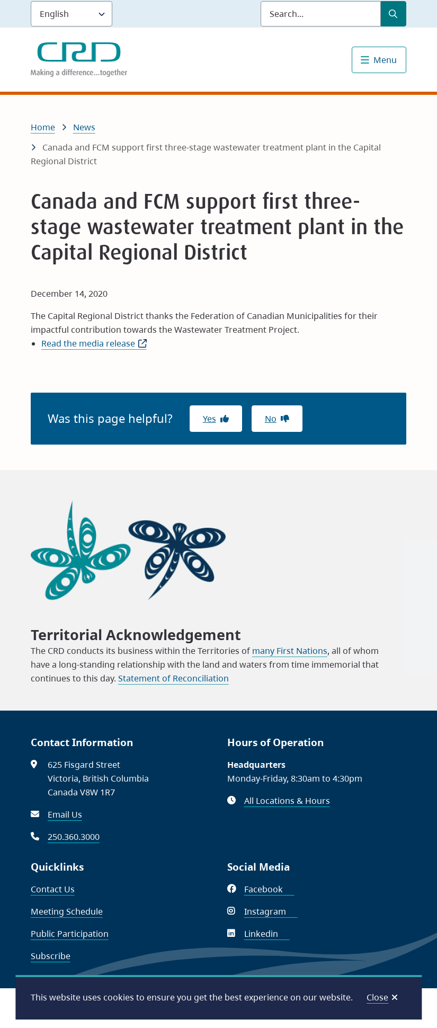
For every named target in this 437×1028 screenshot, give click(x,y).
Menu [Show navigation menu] (385, 60)
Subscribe (50, 956)
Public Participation (70, 934)
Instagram (271, 911)
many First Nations (289, 651)
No (271, 418)
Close (377, 997)
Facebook (269, 889)
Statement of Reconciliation (173, 678)
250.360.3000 (74, 837)
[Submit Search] (393, 13)
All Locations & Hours (287, 801)
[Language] (71, 13)
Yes (209, 418)
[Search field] (321, 13)
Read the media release (94, 343)
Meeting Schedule (67, 911)
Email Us (65, 814)
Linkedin (267, 934)
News (84, 127)
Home (43, 127)
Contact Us (53, 889)
